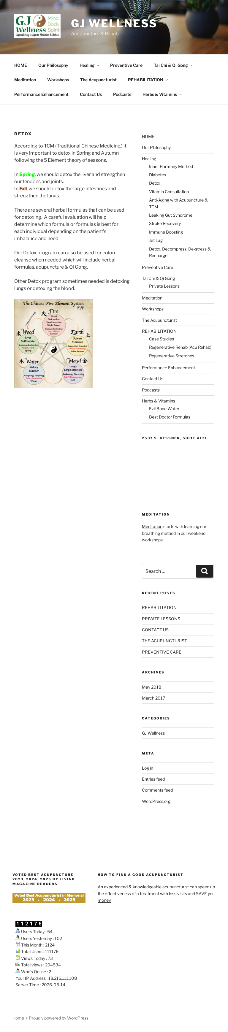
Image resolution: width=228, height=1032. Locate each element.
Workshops (58, 79)
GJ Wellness (114, 23)
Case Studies (161, 338)
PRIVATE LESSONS (161, 618)
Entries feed (153, 778)
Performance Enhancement (41, 94)
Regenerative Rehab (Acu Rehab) (180, 347)
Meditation (25, 79)
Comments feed (157, 789)
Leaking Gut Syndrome (170, 215)
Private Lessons (164, 285)
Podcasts (122, 94)
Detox (154, 183)
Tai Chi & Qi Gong (174, 65)
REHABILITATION (148, 79)
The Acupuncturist (98, 79)
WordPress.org (156, 801)
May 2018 (151, 686)
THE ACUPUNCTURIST (164, 640)
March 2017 (153, 697)
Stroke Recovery (165, 223)
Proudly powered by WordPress (58, 1017)
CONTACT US (155, 629)
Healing (90, 65)
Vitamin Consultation (169, 191)
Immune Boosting (166, 231)
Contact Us (91, 94)
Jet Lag (156, 240)
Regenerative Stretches (171, 355)
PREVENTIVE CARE (161, 651)
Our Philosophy (53, 65)
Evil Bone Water (164, 408)
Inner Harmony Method (171, 166)
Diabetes (157, 174)
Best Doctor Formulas (169, 416)
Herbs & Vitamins (162, 94)
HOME (20, 65)
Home (18, 1017)
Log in (147, 768)
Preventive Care (126, 65)
